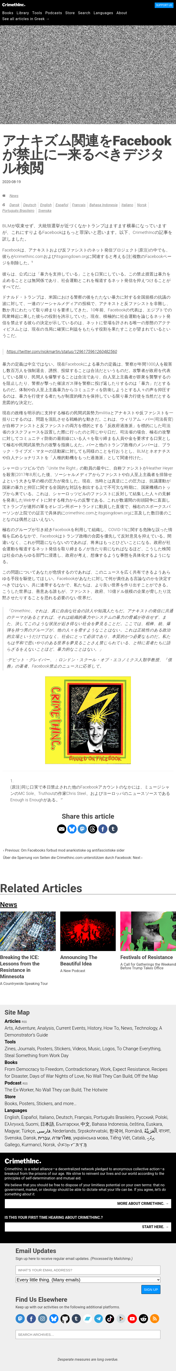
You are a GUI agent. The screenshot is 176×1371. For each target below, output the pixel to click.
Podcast (13, 1083)
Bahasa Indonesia (103, 205)
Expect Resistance (131, 1069)
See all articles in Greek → (26, 19)
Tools (37, 13)
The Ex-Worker (19, 1090)
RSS (24, 1022)
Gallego (12, 1144)
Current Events (70, 1028)
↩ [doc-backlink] (62, 798)
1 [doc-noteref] (32, 261)
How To (111, 1028)
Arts (9, 1028)
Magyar (12, 1131)
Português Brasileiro (18, 210)
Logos (108, 1048)
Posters (44, 1048)
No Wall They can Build (58, 1090)
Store (70, 13)
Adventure (25, 1028)
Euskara (154, 1124)
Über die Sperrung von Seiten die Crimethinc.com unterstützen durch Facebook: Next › (72, 857)
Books (8, 13)
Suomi (31, 1124)
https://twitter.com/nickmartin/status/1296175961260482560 (62, 351)
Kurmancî (31, 1144)
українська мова (90, 1138)
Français (79, 205)
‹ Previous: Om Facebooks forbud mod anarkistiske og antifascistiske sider (63, 850)
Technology (145, 1028)
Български (67, 1124)
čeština (136, 1124)
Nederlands (64, 1131)
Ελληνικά (14, 1124)
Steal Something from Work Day (37, 1055)
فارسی (44, 1131)
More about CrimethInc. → (143, 1203)
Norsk (141, 205)
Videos (79, 1048)
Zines (10, 1048)
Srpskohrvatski (92, 1131)
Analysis (45, 1028)
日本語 (47, 1124)
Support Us (164, 5)
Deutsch (29, 205)
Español (61, 205)
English (46, 205)
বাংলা (164, 1131)
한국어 (116, 1131)
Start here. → (155, 1227)
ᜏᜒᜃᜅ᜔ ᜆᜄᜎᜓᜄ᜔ (72, 1144)
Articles (13, 1021)
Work (105, 1069)
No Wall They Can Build (109, 1076)
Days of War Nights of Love (57, 1076)
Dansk (14, 205)
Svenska (45, 210)
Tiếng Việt (120, 1138)
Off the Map (146, 1076)
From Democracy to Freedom (34, 1069)
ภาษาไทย (61, 1138)
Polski (161, 1117)
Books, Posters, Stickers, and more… (41, 1103)
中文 (85, 1124)
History (94, 1028)
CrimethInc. (13, 4)
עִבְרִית (44, 1138)
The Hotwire (95, 1090)
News (13, 196)
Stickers (63, 1048)
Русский (144, 1117)
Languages (103, 13)
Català (138, 1138)
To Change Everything (138, 1048)
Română (133, 1131)
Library (23, 13)
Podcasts (53, 13)
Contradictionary (81, 1069)
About (121, 13)
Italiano (127, 205)
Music (94, 1048)
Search (84, 13)
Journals (26, 1048)
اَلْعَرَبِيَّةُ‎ (150, 1131)
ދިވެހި (150, 1138)
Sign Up (151, 1289)
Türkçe (28, 1131)
